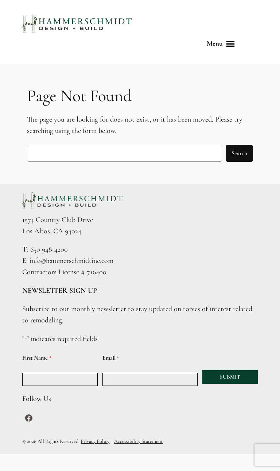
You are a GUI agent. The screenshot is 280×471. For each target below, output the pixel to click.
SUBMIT (230, 377)
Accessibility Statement (138, 441)
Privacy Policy (95, 441)
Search (239, 153)
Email (110, 358)
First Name (36, 358)
